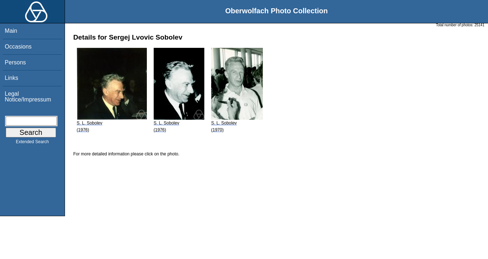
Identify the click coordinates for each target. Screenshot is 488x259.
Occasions (18, 47)
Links (11, 78)
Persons (15, 62)
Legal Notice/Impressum (28, 97)
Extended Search (32, 143)
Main (11, 31)
